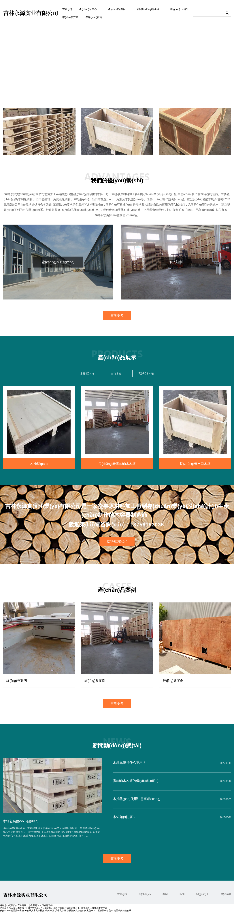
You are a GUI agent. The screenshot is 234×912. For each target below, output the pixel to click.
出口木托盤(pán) (102, 199)
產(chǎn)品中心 (90, 9)
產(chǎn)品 (145, 894)
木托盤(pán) (81, 199)
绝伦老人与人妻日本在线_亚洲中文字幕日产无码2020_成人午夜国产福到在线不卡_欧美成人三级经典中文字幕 (53, 908)
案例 (165, 894)
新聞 (181, 894)
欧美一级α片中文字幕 (55, 910)
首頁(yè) (67, 9)
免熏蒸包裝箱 (62, 199)
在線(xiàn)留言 (94, 17)
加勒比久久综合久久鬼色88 (80, 910)
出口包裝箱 (42, 199)
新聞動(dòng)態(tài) (150, 9)
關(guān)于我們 (179, 9)
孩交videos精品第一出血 (12, 910)
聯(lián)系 (225, 894)
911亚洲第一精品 (102, 910)
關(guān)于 (202, 894)
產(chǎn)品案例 (118, 9)
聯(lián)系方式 (70, 17)
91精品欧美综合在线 (121, 910)
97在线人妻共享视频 (34, 910)
